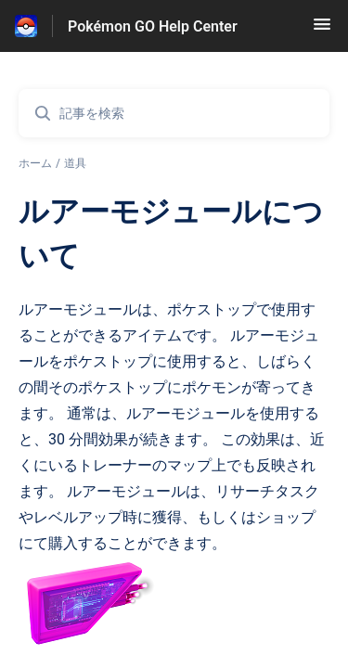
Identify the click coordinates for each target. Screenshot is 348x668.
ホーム (35, 163)
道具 (75, 163)
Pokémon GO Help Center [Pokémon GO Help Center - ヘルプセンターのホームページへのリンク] (153, 26)
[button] (322, 30)
